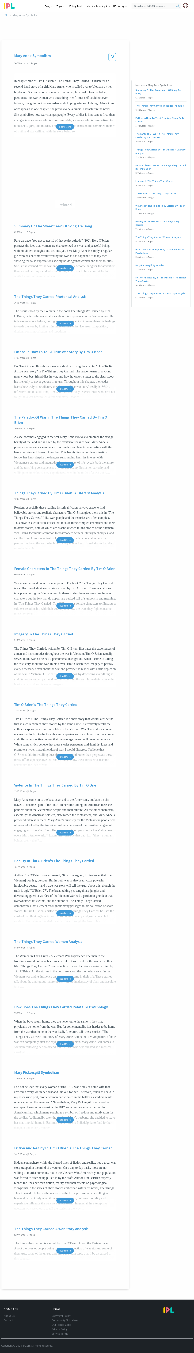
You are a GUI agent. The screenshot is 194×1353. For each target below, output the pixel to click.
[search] (177, 6)
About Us (9, 1316)
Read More (65, 268)
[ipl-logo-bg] (10, 5)
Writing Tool (75, 6)
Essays (48, 6)
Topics (60, 6)
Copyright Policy (61, 1316)
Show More (65, 126)
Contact (8, 1320)
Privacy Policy (60, 1329)
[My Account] (186, 5)
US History (118, 6)
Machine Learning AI (97, 6)
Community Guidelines (65, 1320)
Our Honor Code (61, 1325)
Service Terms (60, 1333)
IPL (6, 15)
